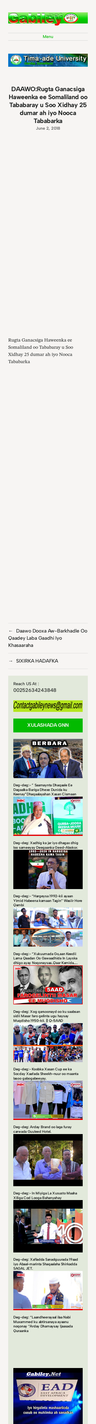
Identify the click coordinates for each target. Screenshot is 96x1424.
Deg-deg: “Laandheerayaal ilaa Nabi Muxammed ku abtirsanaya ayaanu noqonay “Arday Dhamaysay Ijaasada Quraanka (43, 1324)
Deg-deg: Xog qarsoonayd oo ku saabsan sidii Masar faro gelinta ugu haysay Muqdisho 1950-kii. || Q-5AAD (46, 1016)
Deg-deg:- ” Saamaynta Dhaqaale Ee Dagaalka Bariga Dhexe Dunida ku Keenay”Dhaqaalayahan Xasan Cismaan (44, 789)
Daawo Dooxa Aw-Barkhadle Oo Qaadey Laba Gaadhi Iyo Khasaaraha (47, 638)
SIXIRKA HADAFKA (37, 661)
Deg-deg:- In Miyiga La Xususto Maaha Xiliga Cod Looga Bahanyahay (45, 1195)
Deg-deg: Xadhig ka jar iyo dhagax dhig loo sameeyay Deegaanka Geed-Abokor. (45, 845)
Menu (48, 36)
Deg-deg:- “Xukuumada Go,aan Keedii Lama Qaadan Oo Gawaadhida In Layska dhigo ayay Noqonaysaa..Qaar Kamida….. (45, 958)
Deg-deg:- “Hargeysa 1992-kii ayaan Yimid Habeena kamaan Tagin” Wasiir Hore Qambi (47, 900)
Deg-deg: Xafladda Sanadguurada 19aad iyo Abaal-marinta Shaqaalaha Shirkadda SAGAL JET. (45, 1264)
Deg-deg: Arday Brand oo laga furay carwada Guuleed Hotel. (42, 1129)
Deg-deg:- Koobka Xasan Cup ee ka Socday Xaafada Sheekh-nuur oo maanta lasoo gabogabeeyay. (45, 1073)
